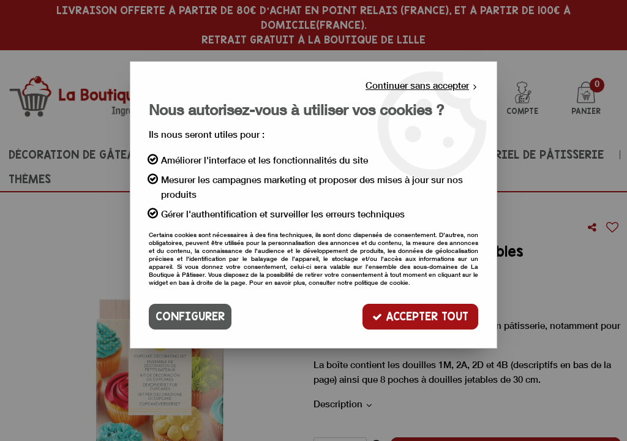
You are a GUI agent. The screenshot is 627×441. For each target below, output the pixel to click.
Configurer (190, 316)
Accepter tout (420, 316)
